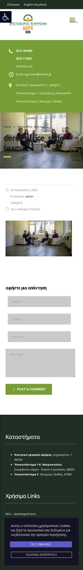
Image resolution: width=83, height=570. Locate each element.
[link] (6, 17)
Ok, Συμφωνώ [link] (41, 544)
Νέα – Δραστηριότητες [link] (21, 514)
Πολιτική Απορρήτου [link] (41, 555)
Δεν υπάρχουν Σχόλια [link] (23, 209)
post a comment (29, 389)
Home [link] (7, 127)
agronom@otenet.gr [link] (37, 74)
